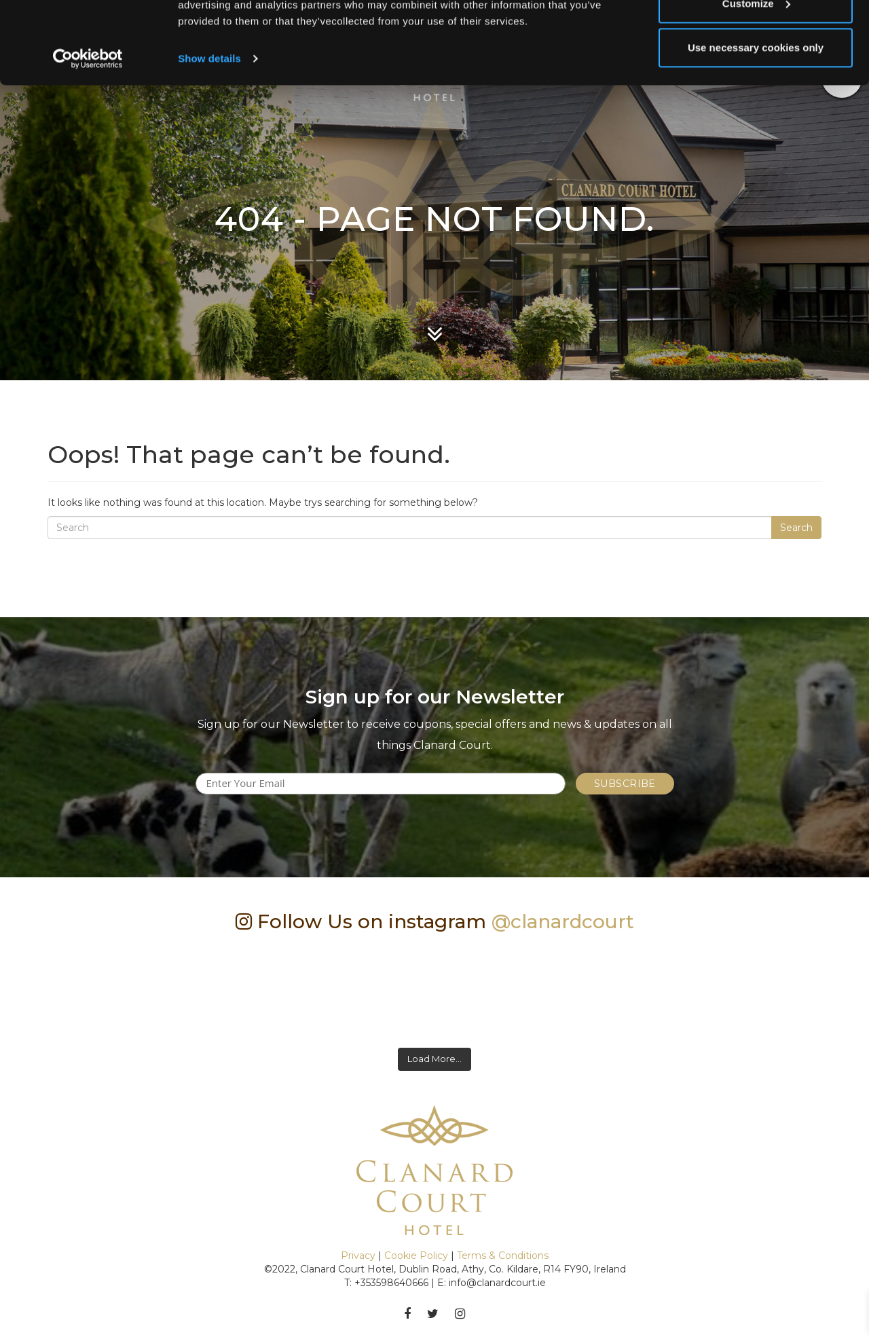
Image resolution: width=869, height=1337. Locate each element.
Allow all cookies (756, 35)
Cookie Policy (416, 1255)
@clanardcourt (563, 921)
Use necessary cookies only (756, 124)
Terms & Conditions (503, 1255)
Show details (209, 135)
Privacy (358, 1255)
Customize (756, 80)
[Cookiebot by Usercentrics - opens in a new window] (88, 136)
